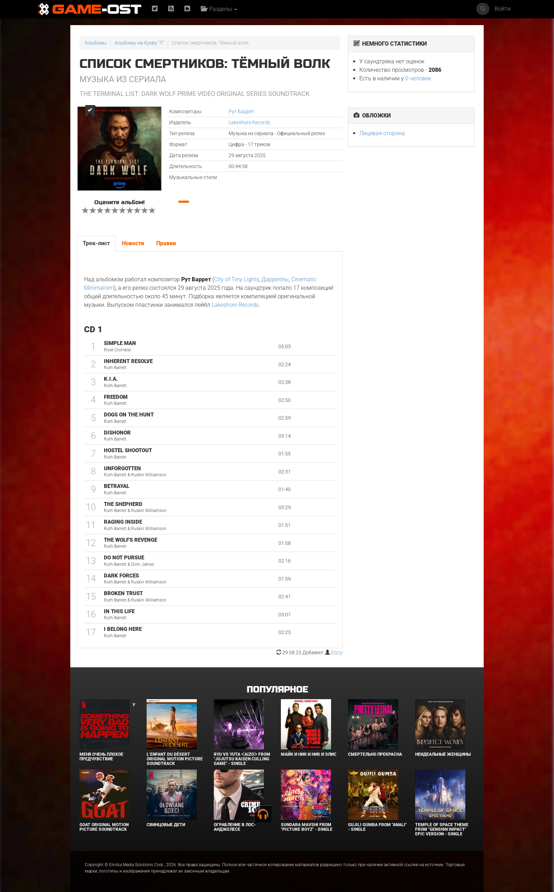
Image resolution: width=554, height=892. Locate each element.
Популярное (277, 690)
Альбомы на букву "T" (139, 43)
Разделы (219, 9)
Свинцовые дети (166, 824)
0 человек (418, 78)
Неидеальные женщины (443, 754)
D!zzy (337, 652)
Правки (166, 243)
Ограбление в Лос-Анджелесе (235, 827)
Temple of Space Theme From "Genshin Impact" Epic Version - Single (441, 829)
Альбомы (96, 43)
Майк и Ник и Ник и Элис (308, 754)
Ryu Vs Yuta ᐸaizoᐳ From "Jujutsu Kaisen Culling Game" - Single (242, 759)
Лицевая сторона (382, 133)
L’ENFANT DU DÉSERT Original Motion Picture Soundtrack (175, 759)
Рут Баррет (241, 111)
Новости (133, 243)
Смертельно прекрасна (375, 754)
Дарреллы (275, 279)
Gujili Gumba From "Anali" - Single (377, 827)
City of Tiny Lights (236, 279)
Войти (503, 8)
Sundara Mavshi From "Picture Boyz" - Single (306, 827)
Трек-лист (96, 243)
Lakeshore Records (249, 122)
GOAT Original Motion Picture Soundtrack (104, 827)
